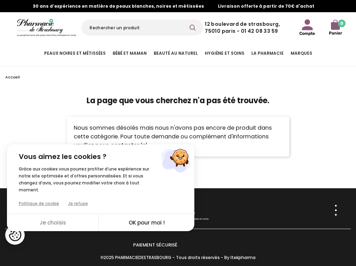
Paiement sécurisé (155, 245)
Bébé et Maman (130, 53)
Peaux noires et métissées (75, 53)
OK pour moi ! (147, 222)
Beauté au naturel (176, 53)
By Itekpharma (240, 257)
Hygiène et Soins (224, 53)
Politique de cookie (39, 203)
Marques (301, 53)
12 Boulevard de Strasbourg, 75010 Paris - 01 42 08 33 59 (242, 28)
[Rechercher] (142, 28)
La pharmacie (267, 53)
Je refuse (78, 203)
